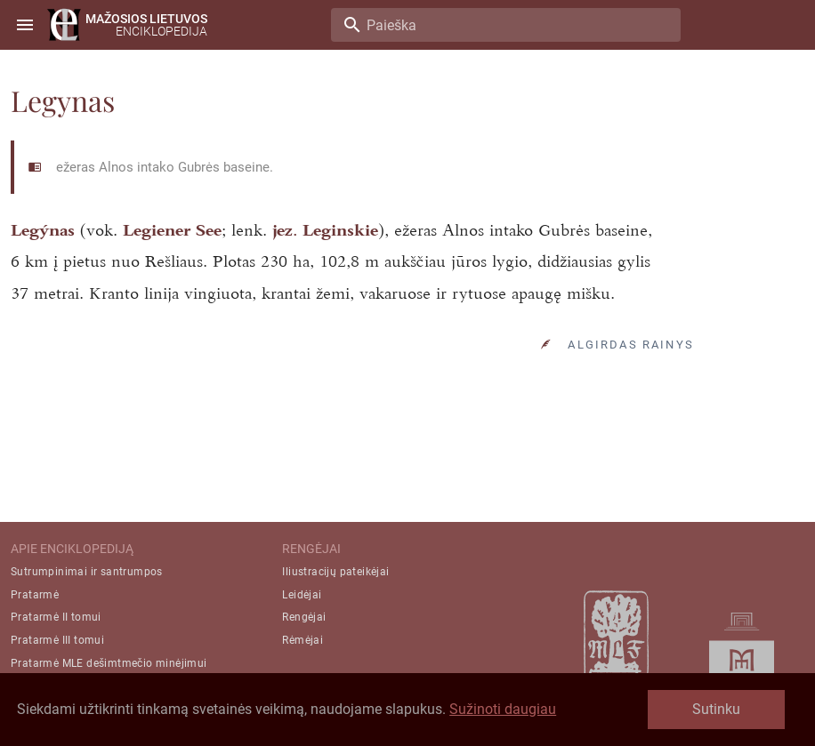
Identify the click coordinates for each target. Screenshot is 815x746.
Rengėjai (304, 617)
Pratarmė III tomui (57, 640)
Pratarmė (35, 595)
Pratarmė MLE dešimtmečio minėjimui (109, 663)
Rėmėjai (302, 640)
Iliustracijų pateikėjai (335, 572)
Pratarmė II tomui (56, 617)
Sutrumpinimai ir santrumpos (87, 572)
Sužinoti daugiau (502, 709)
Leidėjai (301, 595)
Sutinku (716, 709)
